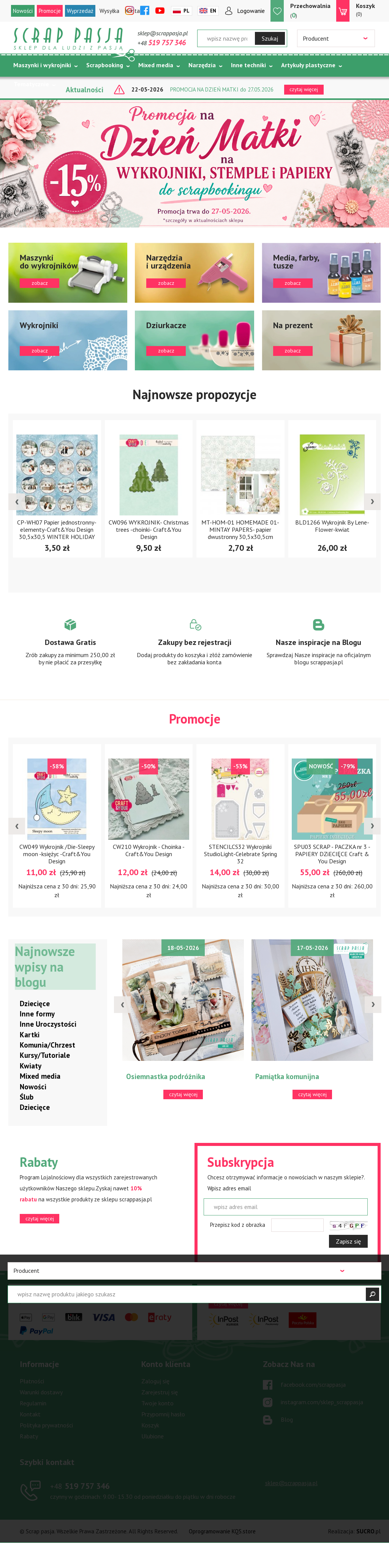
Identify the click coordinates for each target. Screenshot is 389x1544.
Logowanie (251, 10)
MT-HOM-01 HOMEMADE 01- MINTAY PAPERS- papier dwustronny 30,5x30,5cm (240, 529)
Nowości (23, 10)
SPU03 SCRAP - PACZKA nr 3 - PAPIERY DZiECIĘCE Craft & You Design (332, 854)
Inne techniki (248, 65)
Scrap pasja (68, 39)
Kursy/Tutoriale (45, 1055)
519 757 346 (80, 1486)
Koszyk (150, 1425)
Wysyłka (109, 10)
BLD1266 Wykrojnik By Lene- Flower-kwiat (332, 525)
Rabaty (29, 1436)
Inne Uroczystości (48, 1024)
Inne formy (37, 1014)
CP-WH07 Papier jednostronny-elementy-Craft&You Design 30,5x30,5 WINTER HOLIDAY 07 (56, 533)
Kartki (30, 1035)
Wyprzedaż (80, 10)
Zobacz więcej (70, 649)
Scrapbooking (104, 65)
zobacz (67, 273)
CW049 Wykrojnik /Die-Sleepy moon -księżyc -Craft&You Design (57, 854)
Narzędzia (202, 65)
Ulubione (152, 1436)
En (213, 11)
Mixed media (155, 65)
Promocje (50, 10)
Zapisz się (348, 1241)
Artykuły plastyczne (308, 65)
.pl (368, 1531)
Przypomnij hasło (163, 1414)
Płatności (32, 1381)
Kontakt (30, 1414)
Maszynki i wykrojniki (42, 65)
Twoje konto (157, 1403)
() (310, 10)
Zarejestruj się (159, 1392)
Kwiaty (30, 1066)
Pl (186, 11)
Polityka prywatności (46, 1425)
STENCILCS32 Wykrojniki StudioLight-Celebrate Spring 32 (240, 854)
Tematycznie (31, 84)
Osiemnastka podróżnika (165, 1076)
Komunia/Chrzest (47, 1045)
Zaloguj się (155, 1381)
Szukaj (270, 38)
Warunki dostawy (41, 1392)
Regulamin (33, 1403)
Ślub (26, 1097)
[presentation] (16, 502)
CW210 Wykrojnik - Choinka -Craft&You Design (149, 850)
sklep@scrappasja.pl (163, 33)
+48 (162, 43)
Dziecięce (35, 1003)
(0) (365, 9)
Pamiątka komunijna (287, 1076)
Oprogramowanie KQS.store (222, 1531)
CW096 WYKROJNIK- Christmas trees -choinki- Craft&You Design (149, 529)
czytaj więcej (39, 1218)
